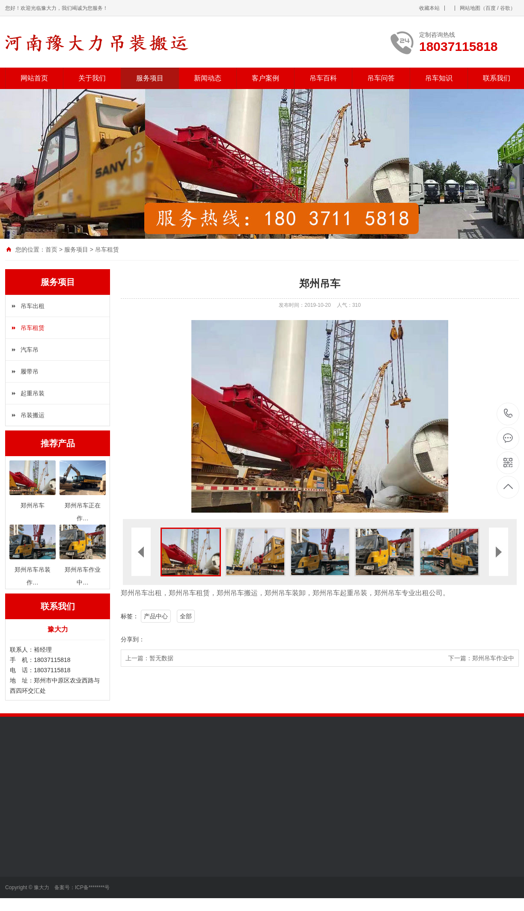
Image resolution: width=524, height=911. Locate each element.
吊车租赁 (107, 249)
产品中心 (156, 616)
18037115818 (508, 413)
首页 (51, 249)
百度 (490, 8)
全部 (186, 616)
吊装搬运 (33, 415)
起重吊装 (33, 393)
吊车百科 (323, 78)
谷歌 (505, 8)
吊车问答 (381, 78)
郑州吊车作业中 (493, 658)
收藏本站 (429, 8)
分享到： (133, 639)
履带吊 (30, 371)
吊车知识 (439, 78)
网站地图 (470, 8)
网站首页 (34, 78)
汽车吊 (30, 349)
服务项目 (150, 78)
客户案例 (265, 78)
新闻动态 (207, 78)
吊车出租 (33, 306)
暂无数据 (161, 658)
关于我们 (92, 78)
